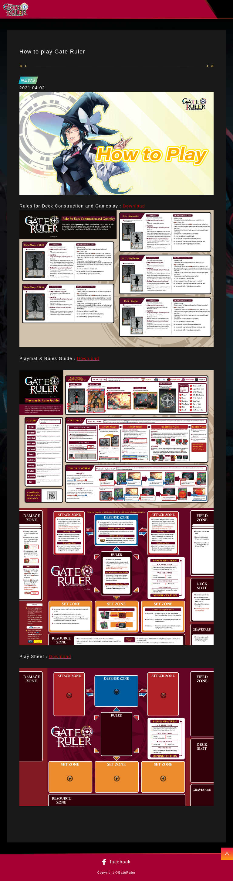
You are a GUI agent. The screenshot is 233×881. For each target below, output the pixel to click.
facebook (120, 861)
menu (225, 9)
